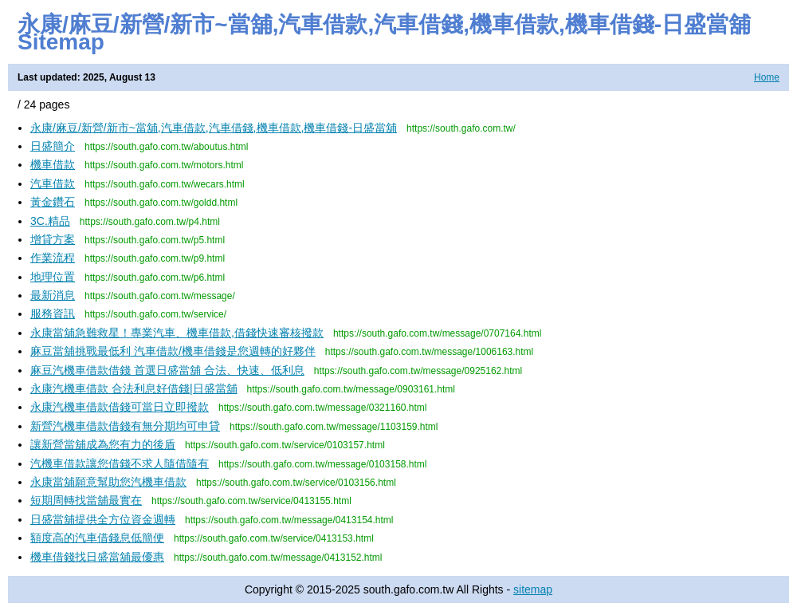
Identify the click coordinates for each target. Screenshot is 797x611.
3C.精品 (50, 221)
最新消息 (52, 295)
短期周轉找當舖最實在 (86, 500)
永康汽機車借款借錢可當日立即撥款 (119, 406)
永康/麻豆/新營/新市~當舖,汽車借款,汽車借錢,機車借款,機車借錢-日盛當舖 (213, 127)
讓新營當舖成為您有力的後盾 (102, 444)
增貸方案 (52, 239)
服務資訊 (52, 313)
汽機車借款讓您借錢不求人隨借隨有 (119, 463)
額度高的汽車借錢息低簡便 (97, 537)
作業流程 (52, 257)
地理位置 (52, 276)
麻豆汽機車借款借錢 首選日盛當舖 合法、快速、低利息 (167, 370)
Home (766, 77)
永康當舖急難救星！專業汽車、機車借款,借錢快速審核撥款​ (177, 332)
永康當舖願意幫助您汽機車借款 (108, 481)
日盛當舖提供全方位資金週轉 (102, 519)
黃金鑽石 (52, 201)
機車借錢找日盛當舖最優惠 (97, 556)
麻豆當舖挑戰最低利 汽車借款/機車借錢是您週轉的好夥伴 (173, 351)
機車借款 (52, 164)
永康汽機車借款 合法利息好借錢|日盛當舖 (134, 388)
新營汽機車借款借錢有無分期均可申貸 (125, 426)
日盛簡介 (52, 146)
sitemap (532, 589)
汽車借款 (52, 183)
